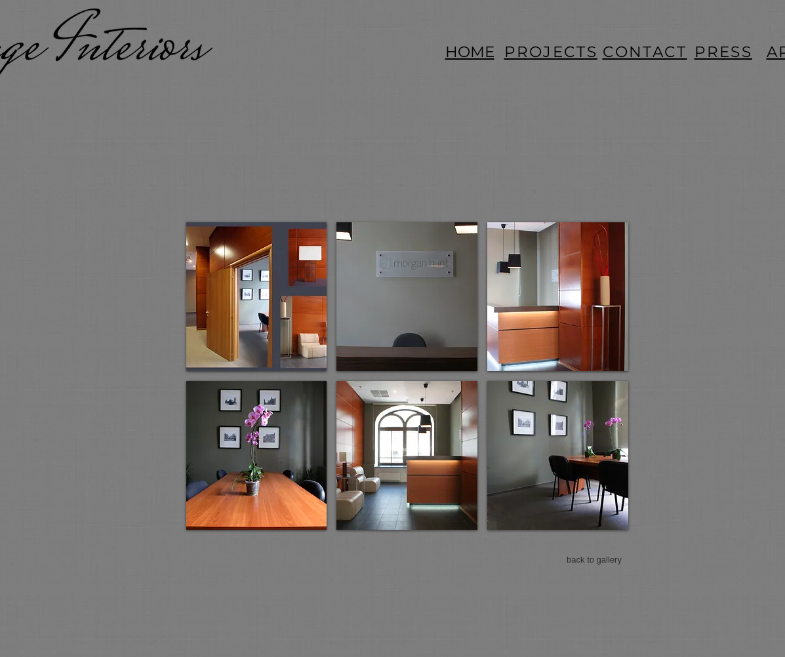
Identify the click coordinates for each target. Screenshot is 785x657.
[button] (256, 296)
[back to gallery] (594, 560)
